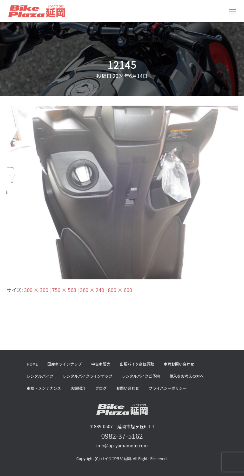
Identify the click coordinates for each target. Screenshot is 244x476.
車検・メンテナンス (44, 388)
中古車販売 (100, 364)
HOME (32, 364)
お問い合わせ (127, 388)
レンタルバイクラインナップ (87, 376)
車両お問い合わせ (179, 364)
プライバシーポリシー (168, 388)
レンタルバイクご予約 (141, 376)
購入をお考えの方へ (186, 376)
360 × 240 (92, 290)
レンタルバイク (40, 376)
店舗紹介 (78, 388)
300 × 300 (36, 290)
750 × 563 (64, 290)
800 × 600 (120, 290)
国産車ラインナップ (64, 364)
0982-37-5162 (122, 436)
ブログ (101, 388)
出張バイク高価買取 (137, 364)
